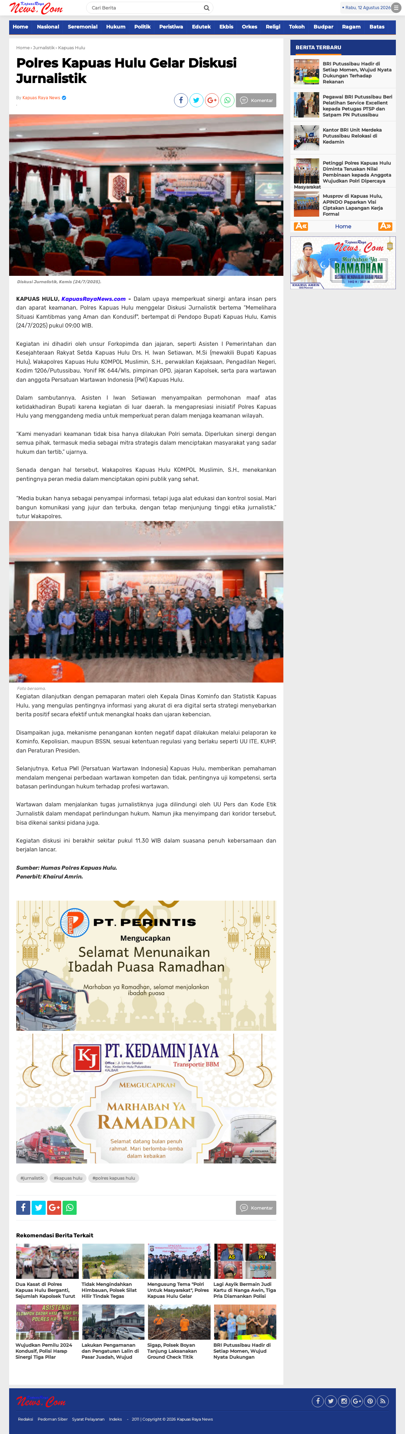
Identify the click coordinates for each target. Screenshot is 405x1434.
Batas (376, 27)
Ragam (351, 27)
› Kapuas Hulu (70, 47)
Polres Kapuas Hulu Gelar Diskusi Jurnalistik (126, 70)
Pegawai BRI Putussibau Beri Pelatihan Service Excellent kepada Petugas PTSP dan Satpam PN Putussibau (357, 106)
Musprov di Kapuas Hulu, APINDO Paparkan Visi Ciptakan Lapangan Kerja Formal (353, 205)
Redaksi (25, 1419)
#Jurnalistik (32, 1178)
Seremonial (82, 27)
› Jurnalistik (42, 47)
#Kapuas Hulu (68, 1178)
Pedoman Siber (53, 1419)
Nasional (48, 27)
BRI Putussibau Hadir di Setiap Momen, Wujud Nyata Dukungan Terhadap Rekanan (357, 72)
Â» (385, 226)
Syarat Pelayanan (88, 1419)
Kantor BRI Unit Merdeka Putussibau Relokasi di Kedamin (352, 136)
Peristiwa (171, 27)
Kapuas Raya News (195, 1419)
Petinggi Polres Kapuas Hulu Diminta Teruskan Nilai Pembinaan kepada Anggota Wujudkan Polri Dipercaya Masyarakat (342, 175)
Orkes (249, 27)
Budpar (323, 27)
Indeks (115, 1419)
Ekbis (226, 27)
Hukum (116, 27)
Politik (142, 27)
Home (20, 27)
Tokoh (297, 27)
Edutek (201, 27)
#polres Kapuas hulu (113, 1178)
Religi (273, 27)
